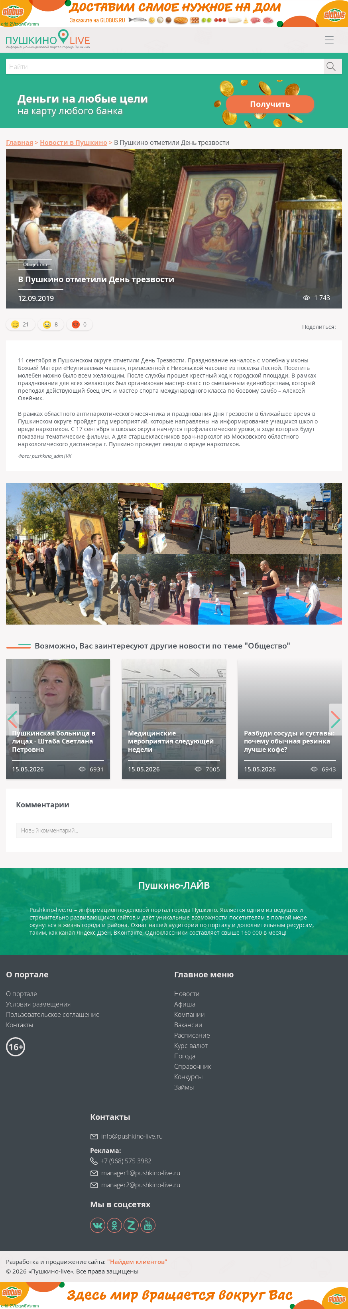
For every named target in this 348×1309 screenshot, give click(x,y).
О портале (21, 993)
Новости (187, 993)
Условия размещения (38, 1004)
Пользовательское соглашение (53, 1014)
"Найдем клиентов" (137, 1261)
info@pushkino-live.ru (132, 1136)
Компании (189, 1014)
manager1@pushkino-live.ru (140, 1173)
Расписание (192, 1035)
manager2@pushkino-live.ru (140, 1184)
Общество (35, 264)
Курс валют (191, 1045)
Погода (184, 1056)
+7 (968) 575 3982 (125, 1161)
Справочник (192, 1066)
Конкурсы (188, 1076)
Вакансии (188, 1024)
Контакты (19, 1024)
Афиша (184, 1004)
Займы (184, 1087)
